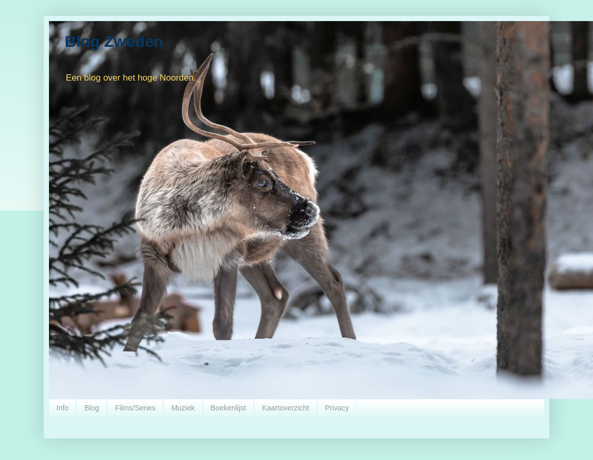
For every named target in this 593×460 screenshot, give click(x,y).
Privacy (337, 408)
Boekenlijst (228, 408)
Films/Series (135, 408)
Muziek (182, 408)
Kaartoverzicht (285, 408)
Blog (91, 408)
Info (62, 408)
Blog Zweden (114, 41)
